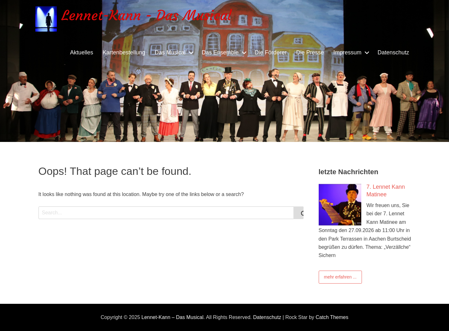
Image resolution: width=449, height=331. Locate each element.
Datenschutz (393, 52)
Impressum (347, 52)
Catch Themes (332, 317)
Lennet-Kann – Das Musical (172, 317)
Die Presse (310, 52)
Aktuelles (81, 52)
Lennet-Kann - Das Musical (146, 15)
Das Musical (170, 52)
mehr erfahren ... (340, 276)
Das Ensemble (220, 52)
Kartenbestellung (124, 52)
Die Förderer (271, 52)
